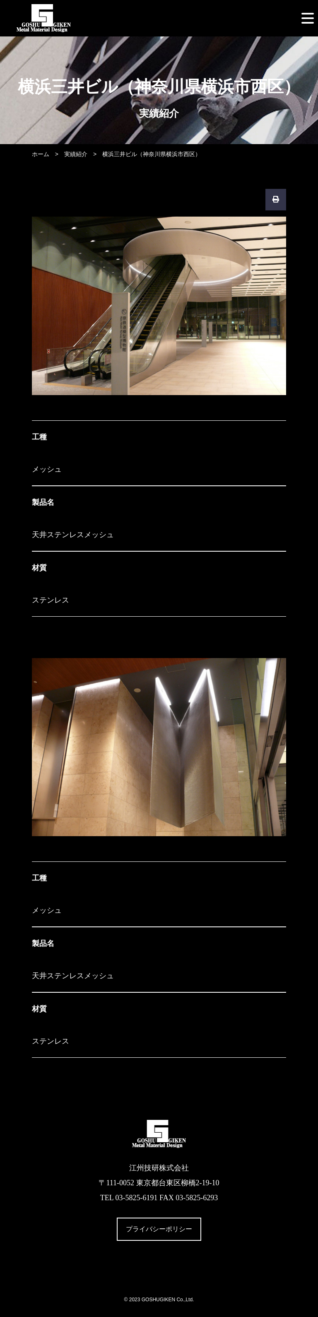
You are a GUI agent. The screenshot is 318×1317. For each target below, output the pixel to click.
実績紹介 (75, 154)
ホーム (40, 154)
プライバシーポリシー (159, 1229)
